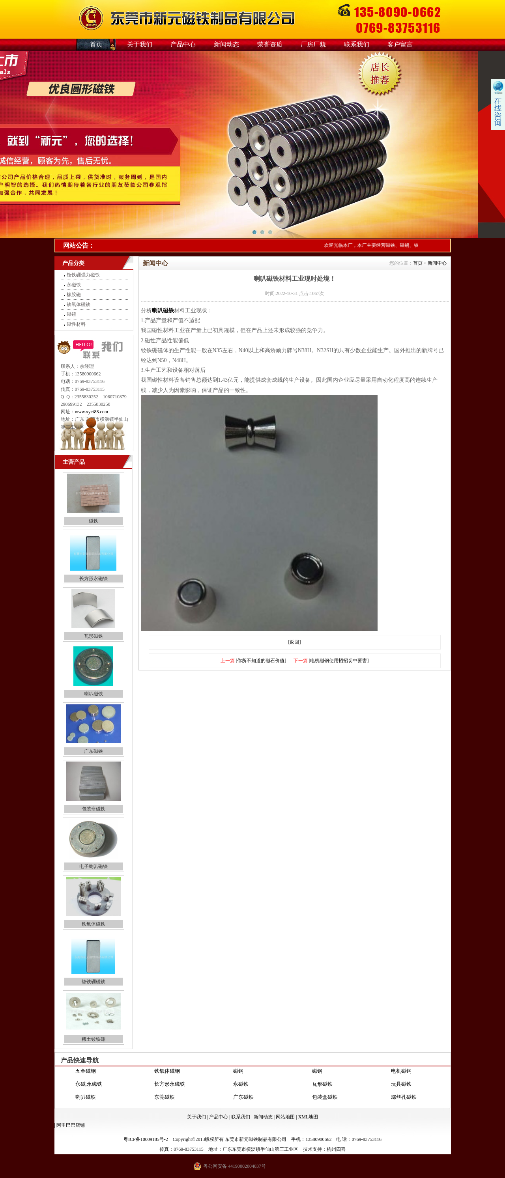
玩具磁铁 (401, 1087)
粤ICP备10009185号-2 (145, 1139)
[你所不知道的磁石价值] (261, 660)
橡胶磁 (74, 294)
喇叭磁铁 (93, 693)
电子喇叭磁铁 (93, 866)
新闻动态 (226, 44)
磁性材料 (76, 324)
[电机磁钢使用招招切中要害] (339, 660)
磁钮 (71, 314)
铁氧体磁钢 (167, 1074)
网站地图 (285, 1117)
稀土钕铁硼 (93, 1039)
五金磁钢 (85, 1074)
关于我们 (139, 44)
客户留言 (400, 44)
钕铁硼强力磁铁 (83, 275)
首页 (96, 44)
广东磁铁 (93, 751)
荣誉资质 (269, 44)
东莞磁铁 (164, 1100)
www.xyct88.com (91, 411)
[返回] (294, 642)
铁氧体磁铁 (78, 304)
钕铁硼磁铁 (93, 981)
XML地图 (308, 1117)
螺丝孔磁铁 (404, 1100)
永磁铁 (74, 284)
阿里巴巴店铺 (70, 1125)
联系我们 (356, 44)
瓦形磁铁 (93, 636)
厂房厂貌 (313, 44)
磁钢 (238, 1074)
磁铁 (93, 521)
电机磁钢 (401, 1074)
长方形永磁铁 (93, 578)
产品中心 (183, 44)
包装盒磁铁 (93, 809)
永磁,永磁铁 (88, 1087)
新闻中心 (437, 263)
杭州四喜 (336, 1149)
